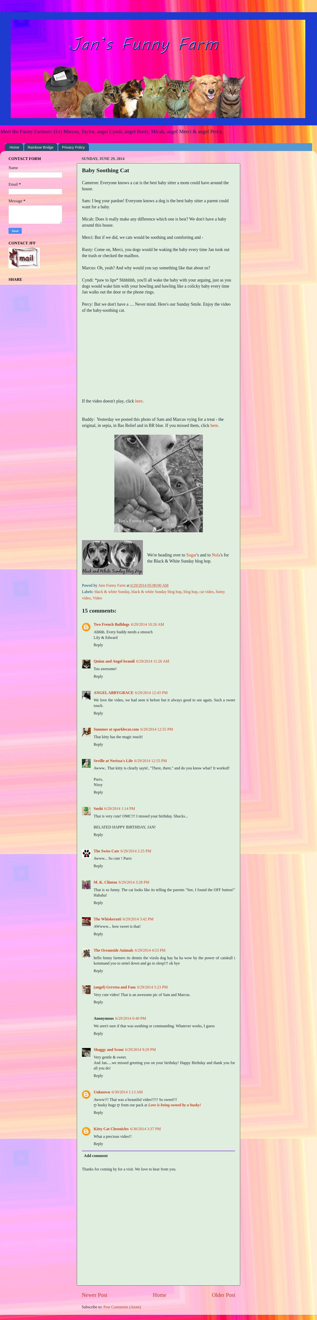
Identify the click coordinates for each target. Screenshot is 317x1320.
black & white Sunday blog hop (156, 592)
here (139, 401)
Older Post (223, 1295)
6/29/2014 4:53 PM (150, 950)
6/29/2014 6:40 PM (130, 1018)
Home (14, 147)
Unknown (102, 1092)
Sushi (98, 808)
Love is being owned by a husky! (174, 1105)
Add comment (96, 1156)
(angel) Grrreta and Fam (115, 987)
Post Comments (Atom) (122, 1307)
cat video (206, 592)
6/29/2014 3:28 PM (134, 882)
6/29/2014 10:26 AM (147, 624)
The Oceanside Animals (113, 950)
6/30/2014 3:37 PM (145, 1129)
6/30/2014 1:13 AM (127, 1092)
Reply (98, 645)
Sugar (191, 555)
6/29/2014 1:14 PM (119, 808)
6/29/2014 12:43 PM (151, 693)
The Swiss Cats (106, 851)
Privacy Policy (73, 147)
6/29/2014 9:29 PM (140, 1050)
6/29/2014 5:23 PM (152, 987)
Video (97, 598)
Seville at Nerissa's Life (113, 761)
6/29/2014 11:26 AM (152, 661)
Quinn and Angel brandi (114, 661)
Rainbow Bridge (41, 147)
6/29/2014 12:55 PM (156, 729)
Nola (216, 555)
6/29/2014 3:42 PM (138, 919)
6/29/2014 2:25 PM (135, 851)
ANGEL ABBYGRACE (113, 693)
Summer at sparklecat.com (116, 729)
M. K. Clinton (105, 882)
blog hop (191, 592)
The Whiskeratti (107, 919)
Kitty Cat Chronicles (111, 1129)
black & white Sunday (112, 592)
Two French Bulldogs (111, 624)
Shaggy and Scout (109, 1050)
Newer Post (94, 1295)
